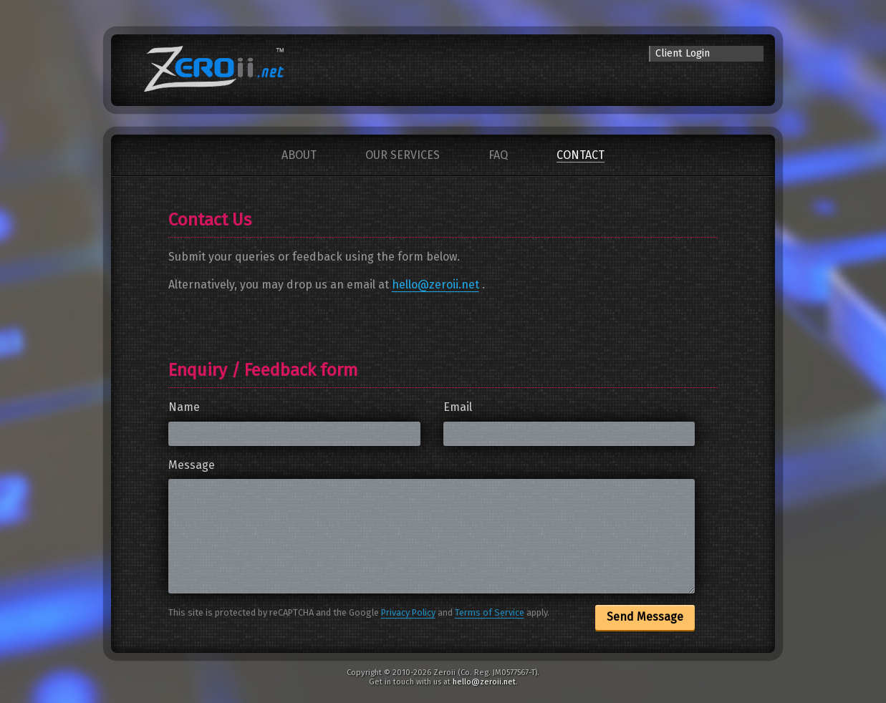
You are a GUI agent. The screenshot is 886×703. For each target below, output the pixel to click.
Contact (581, 155)
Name (184, 407)
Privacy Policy (408, 612)
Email (457, 407)
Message (191, 465)
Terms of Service (489, 612)
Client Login (682, 53)
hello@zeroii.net (435, 284)
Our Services (402, 155)
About (299, 155)
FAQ (498, 155)
